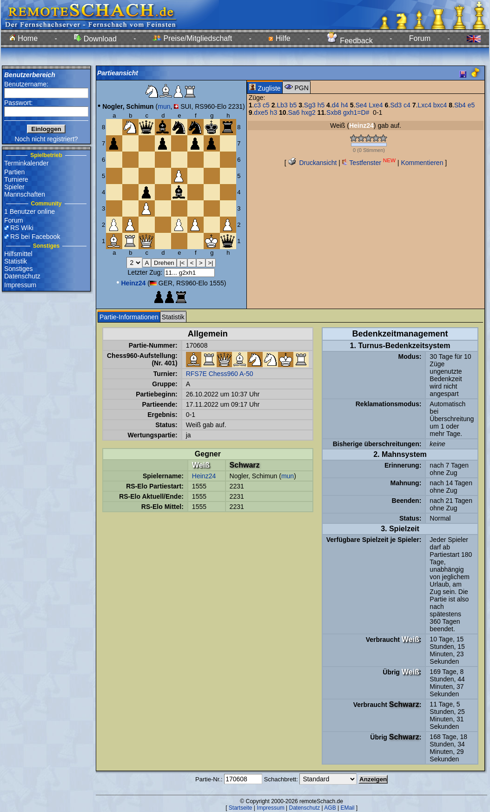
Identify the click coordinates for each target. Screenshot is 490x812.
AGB (330, 808)
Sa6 (294, 112)
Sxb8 (333, 112)
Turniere (16, 179)
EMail (347, 808)
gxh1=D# (356, 112)
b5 (293, 105)
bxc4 (440, 105)
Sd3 (396, 105)
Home (23, 38)
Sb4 (460, 105)
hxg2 (308, 112)
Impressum (20, 285)
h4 (344, 105)
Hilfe (279, 38)
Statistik (15, 261)
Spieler (14, 187)
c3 (257, 105)
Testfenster (369, 162)
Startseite (240, 808)
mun (164, 106)
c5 (266, 105)
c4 (407, 105)
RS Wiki (21, 227)
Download (95, 39)
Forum (419, 38)
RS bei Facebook (35, 236)
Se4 (361, 105)
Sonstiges (18, 268)
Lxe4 (376, 105)
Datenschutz (22, 276)
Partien (14, 172)
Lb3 (282, 105)
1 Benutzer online (29, 211)
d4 (335, 105)
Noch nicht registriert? (46, 139)
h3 (274, 112)
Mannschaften (24, 194)
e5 (471, 105)
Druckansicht (312, 162)
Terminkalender (26, 163)
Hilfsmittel (18, 253)
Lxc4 (424, 105)
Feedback (350, 41)
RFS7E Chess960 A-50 (219, 373)
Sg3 (310, 105)
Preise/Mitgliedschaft (192, 38)
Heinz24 (204, 476)
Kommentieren (422, 162)
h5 (321, 105)
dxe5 (261, 112)
